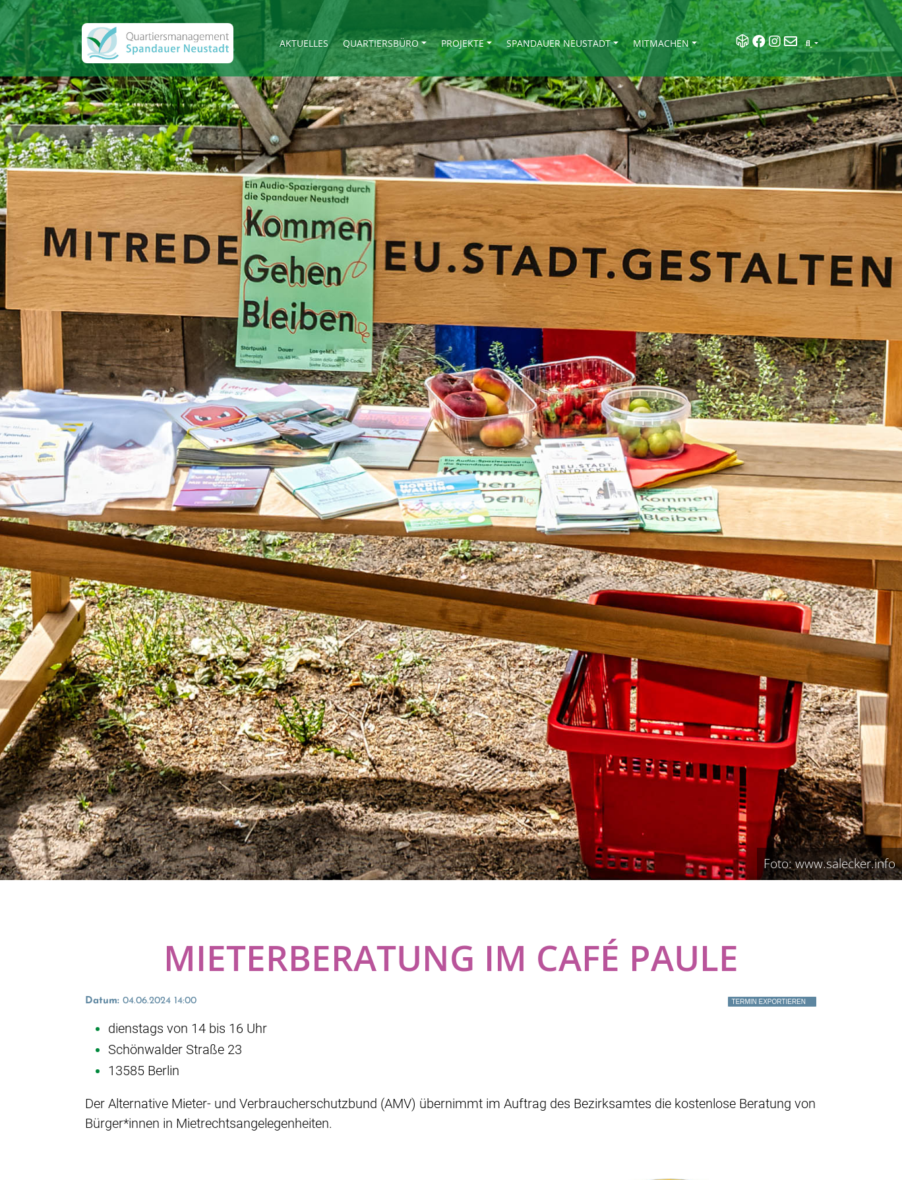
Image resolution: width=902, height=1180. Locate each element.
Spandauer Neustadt (558, 43)
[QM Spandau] (157, 43)
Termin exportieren (768, 1001)
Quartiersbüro (381, 43)
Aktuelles (304, 43)
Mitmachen (661, 43)
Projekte (462, 43)
